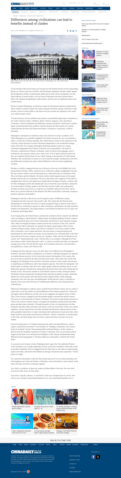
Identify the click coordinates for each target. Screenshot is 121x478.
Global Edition (72, 3)
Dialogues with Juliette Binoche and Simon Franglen (67, 432)
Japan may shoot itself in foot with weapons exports (101, 100)
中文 (82, 3)
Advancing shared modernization (92, 43)
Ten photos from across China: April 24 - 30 (43, 407)
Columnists (64, 12)
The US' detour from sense (90, 39)
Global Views (75, 12)
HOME (14, 8)
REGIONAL (80, 8)
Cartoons (24, 12)
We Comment (54, 12)
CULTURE (43, 8)
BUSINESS (34, 8)
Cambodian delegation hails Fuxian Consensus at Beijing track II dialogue (102, 65)
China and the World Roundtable (91, 118)
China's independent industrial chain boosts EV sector (21, 432)
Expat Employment (75, 471)
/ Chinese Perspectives (35, 16)
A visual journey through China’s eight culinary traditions (44, 432)
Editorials (33, 12)
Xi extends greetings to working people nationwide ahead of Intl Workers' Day (67, 408)
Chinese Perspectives (88, 12)
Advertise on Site (74, 460)
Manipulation (86, 35)
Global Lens (42, 12)
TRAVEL (50, 8)
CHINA (21, 8)
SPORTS (64, 8)
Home (15, 16)
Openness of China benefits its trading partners (102, 53)
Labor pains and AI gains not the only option (102, 110)
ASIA (78, 3)
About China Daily (74, 456)
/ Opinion (22, 16)
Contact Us (72, 464)
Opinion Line (102, 12)
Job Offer (72, 467)
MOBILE (100, 8)
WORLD (27, 8)
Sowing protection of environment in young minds (102, 77)
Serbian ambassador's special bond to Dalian (21, 407)
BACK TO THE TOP (60, 440)
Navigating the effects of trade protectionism (101, 134)
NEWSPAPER (89, 8)
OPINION (71, 8)
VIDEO (58, 8)
